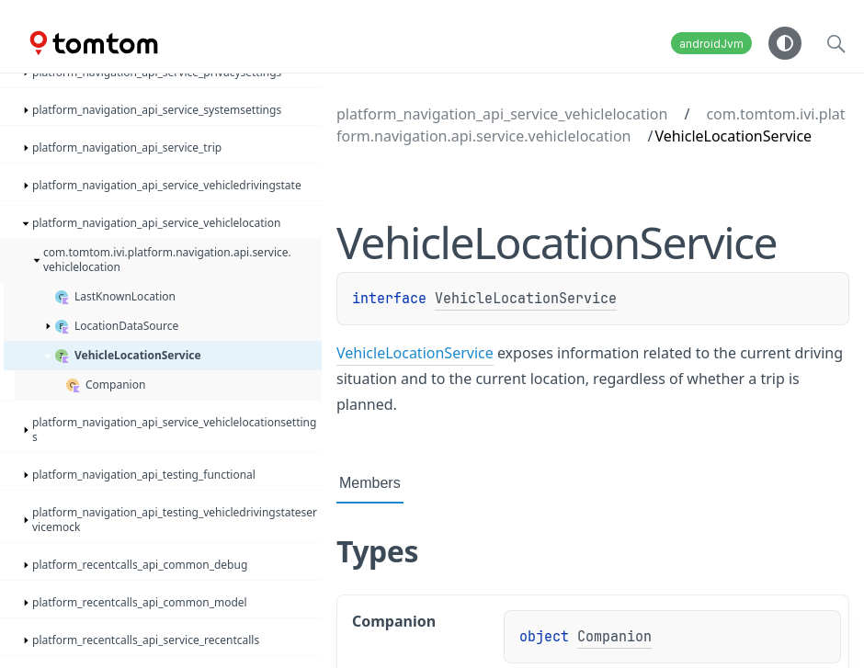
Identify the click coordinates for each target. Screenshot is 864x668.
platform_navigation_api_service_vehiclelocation (501, 114)
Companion (614, 637)
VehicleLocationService (526, 298)
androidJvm (711, 44)
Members (370, 483)
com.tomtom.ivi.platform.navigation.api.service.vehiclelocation (591, 125)
